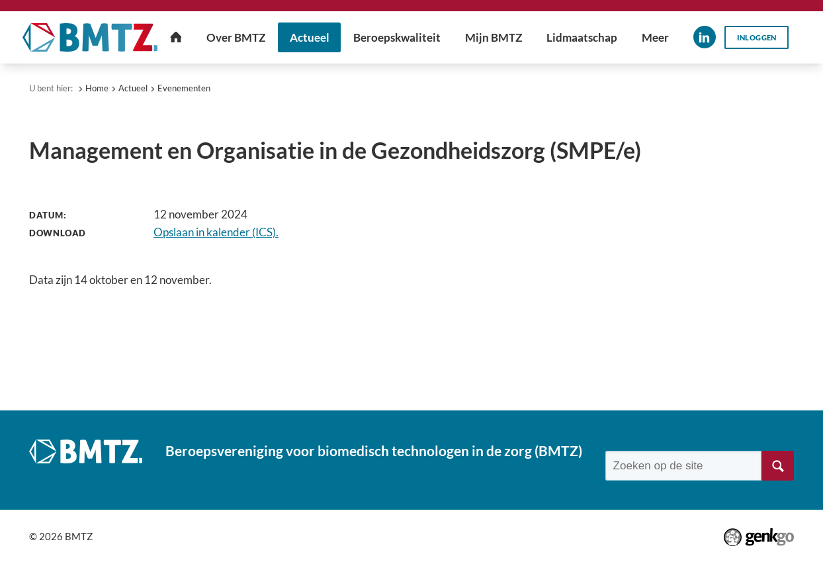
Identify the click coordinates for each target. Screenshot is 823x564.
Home (96, 88)
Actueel (133, 88)
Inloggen (757, 37)
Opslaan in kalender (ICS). (216, 232)
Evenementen (183, 88)
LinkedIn (704, 37)
